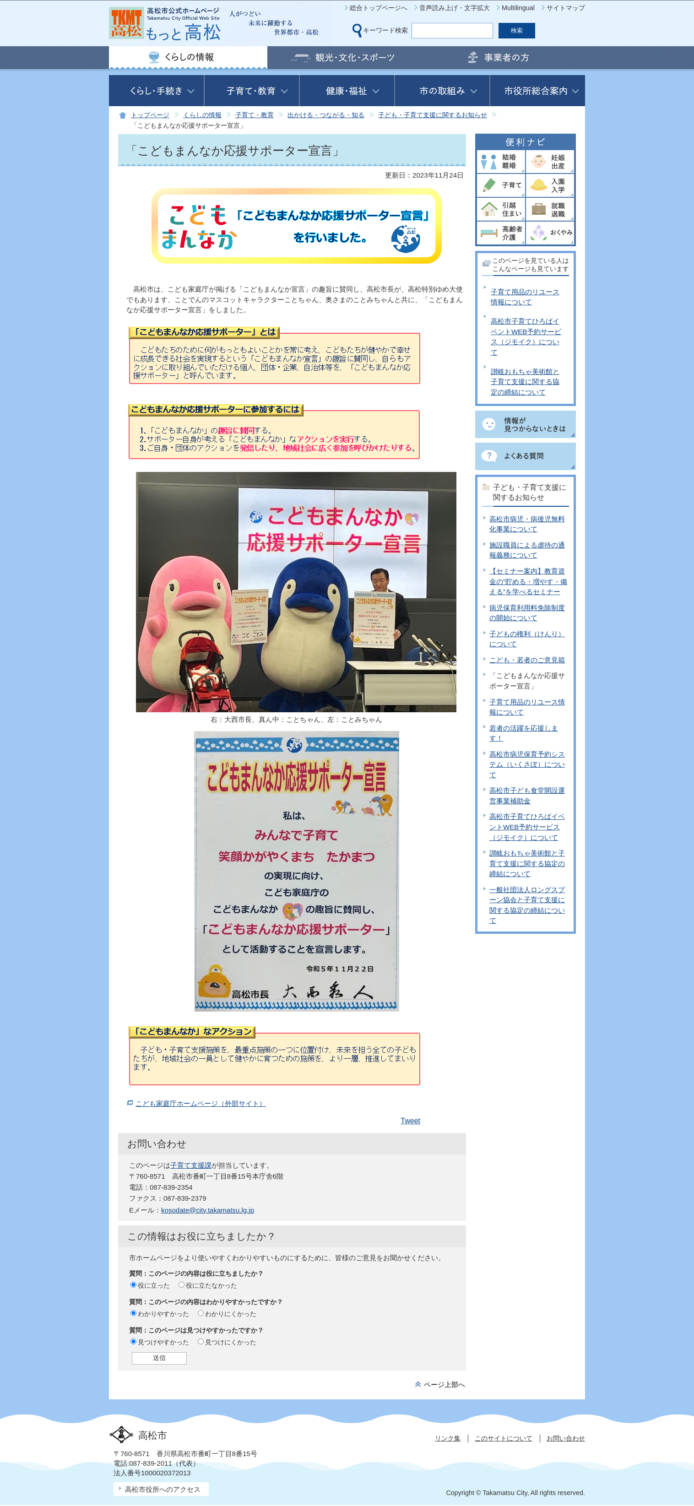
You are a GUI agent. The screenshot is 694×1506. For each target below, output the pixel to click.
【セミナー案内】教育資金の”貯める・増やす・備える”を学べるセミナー (528, 581)
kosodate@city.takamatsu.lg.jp (207, 1210)
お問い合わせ (566, 1438)
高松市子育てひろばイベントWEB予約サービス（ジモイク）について (527, 827)
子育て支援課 (190, 1165)
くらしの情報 (202, 115)
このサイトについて (503, 1438)
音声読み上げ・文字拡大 (454, 7)
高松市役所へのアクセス (163, 1489)
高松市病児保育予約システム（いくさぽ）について (527, 764)
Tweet (410, 1121)
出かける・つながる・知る (325, 115)
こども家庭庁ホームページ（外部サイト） (201, 1103)
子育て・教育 (254, 115)
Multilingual (518, 7)
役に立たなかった (211, 1285)
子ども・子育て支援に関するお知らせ (432, 115)
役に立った (154, 1285)
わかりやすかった (163, 1313)
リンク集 (448, 1438)
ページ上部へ (444, 1384)
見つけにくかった (230, 1342)
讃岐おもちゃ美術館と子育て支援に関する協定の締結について (525, 382)
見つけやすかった (163, 1342)
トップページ (150, 115)
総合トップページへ (378, 7)
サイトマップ (566, 7)
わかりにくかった (230, 1313)
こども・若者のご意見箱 (527, 660)
